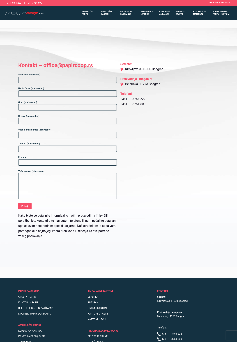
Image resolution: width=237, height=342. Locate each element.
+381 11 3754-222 (169, 333)
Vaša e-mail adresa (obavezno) (67, 132)
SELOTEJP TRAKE (98, 336)
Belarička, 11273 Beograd (171, 316)
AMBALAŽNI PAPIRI (89, 13)
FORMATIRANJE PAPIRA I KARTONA (221, 13)
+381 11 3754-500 (169, 339)
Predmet (67, 160)
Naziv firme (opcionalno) (67, 91)
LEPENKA (93, 296)
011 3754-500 (35, 2)
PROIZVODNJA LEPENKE (147, 13)
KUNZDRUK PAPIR (28, 302)
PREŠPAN (93, 302)
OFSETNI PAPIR (27, 296)
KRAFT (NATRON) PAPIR (31, 336)
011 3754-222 (14, 2)
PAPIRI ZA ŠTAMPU (182, 13)
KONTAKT (162, 291)
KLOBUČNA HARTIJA (30, 330)
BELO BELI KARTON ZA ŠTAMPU (36, 308)
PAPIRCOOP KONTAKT (219, 3)
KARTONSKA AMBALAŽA (164, 13)
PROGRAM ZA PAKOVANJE (128, 13)
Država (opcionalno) (67, 119)
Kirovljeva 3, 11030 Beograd (172, 300)
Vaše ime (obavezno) (67, 77)
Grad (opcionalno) (67, 105)
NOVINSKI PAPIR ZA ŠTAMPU (34, 313)
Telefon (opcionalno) (67, 146)
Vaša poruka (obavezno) (67, 185)
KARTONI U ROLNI (98, 313)
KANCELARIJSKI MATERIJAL (200, 13)
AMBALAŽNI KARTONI (108, 13)
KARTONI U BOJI (97, 319)
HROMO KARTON (97, 308)
